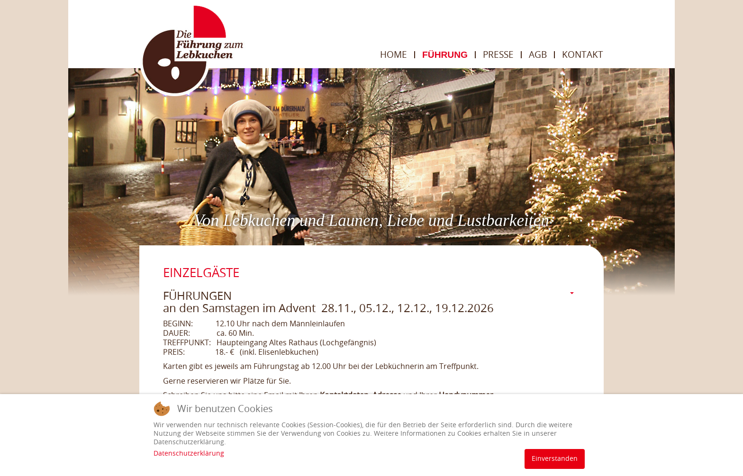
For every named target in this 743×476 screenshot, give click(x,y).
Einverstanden (555, 459)
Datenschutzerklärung (189, 453)
